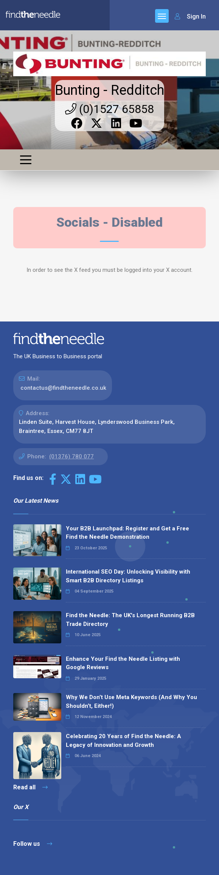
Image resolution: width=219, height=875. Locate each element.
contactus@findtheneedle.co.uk (63, 387)
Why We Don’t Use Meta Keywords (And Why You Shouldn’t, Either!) (131, 701)
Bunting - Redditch (109, 90)
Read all (30, 787)
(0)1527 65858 (109, 109)
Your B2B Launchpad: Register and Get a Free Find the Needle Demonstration (127, 533)
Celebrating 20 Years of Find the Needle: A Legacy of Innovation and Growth (123, 740)
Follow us (32, 843)
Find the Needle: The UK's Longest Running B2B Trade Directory (130, 619)
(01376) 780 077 (71, 456)
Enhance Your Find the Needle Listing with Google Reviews (123, 663)
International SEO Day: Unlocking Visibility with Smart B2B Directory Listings (128, 576)
